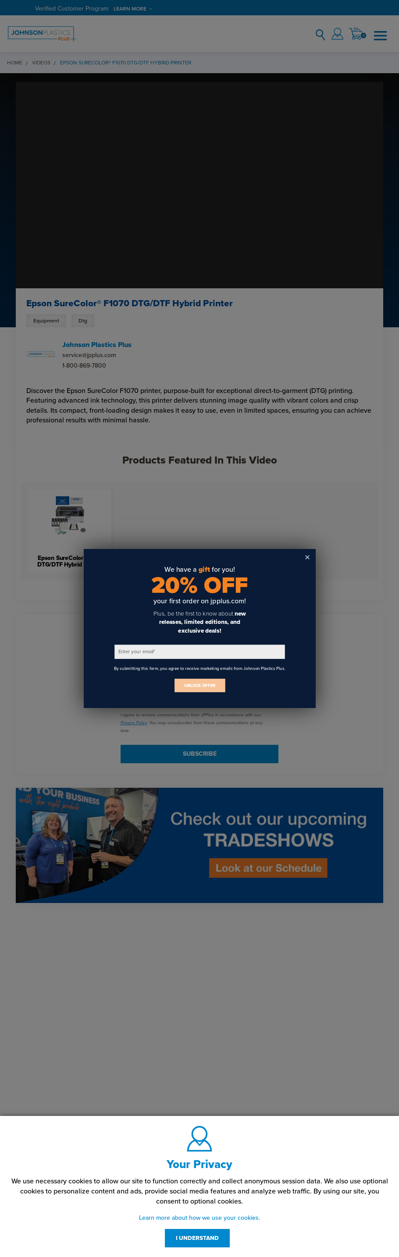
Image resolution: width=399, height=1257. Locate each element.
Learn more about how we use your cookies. (199, 1218)
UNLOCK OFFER (199, 685)
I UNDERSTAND (197, 1238)
